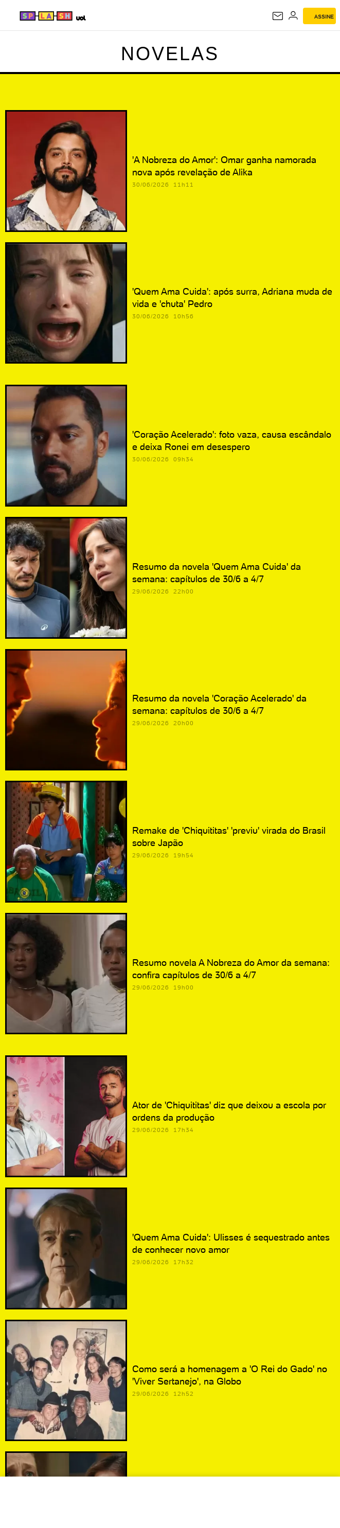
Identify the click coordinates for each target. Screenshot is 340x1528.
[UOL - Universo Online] (80, 18)
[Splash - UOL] (46, 16)
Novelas (170, 53)
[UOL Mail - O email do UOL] (278, 16)
